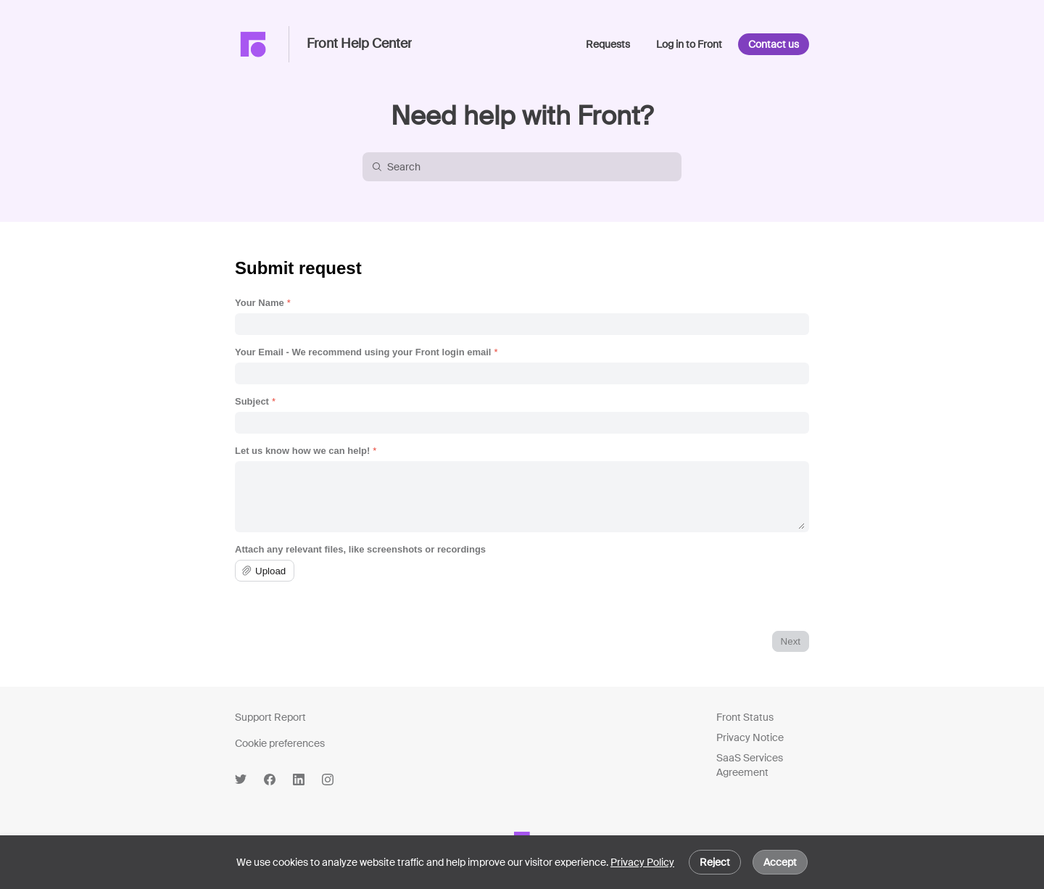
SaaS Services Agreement (749, 765)
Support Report (270, 717)
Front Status (745, 717)
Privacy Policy (642, 862)
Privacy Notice (750, 737)
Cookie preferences (280, 743)
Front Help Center (359, 44)
